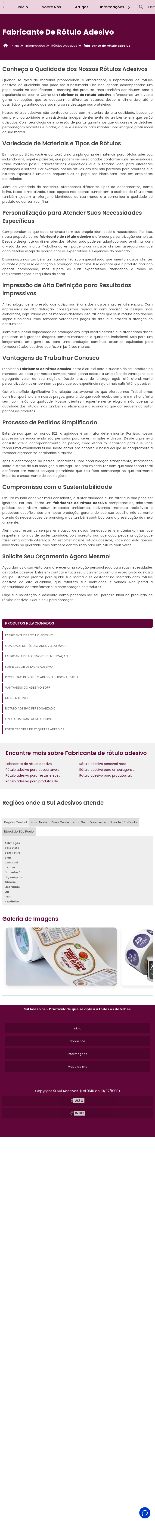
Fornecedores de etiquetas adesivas (34, 729)
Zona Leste (97, 822)
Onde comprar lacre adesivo (29, 719)
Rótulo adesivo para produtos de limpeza (39, 781)
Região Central (15, 822)
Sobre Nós (51, 7)
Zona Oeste (60, 822)
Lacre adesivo (16, 698)
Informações (115, 7)
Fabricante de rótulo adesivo (29, 635)
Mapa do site (77, 1066)
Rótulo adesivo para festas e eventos (36, 775)
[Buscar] (140, 7)
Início (23, 7)
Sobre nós (77, 1041)
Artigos (82, 7)
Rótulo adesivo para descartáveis (32, 769)
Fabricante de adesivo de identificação (36, 656)
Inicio (77, 1028)
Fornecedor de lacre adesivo (29, 666)
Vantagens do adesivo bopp (28, 687)
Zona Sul (79, 822)
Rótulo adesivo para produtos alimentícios (113, 775)
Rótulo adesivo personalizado (30, 708)
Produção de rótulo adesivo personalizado (41, 677)
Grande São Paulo (123, 822)
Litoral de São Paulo (19, 831)
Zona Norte (39, 822)
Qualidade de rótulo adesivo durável (35, 646)
